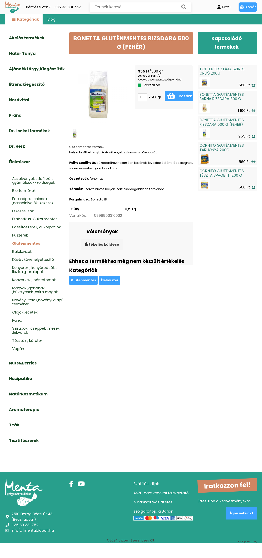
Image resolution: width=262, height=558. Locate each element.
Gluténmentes (83, 280)
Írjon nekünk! (241, 513)
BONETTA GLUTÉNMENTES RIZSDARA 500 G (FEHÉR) (221, 122)
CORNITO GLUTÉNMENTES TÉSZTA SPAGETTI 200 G (221, 173)
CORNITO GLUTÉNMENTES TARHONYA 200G (221, 147)
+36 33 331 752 (67, 7)
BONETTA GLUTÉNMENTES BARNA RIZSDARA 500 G (221, 96)
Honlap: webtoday (247, 541)
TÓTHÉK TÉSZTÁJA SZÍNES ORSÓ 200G (221, 71)
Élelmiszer (109, 280)
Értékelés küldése (102, 244)
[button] (144, 95)
